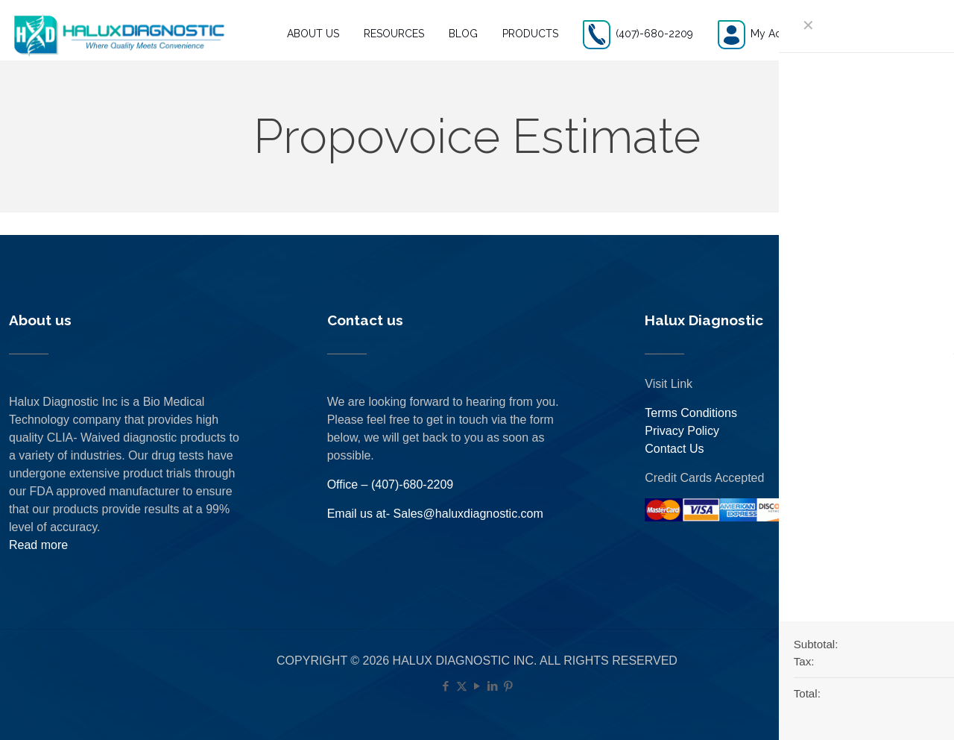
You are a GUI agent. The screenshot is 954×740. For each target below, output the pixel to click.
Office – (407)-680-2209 (390, 484)
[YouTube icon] (477, 686)
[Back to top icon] (882, 709)
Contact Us (674, 448)
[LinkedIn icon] (493, 686)
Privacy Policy (682, 430)
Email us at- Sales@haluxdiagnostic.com (435, 513)
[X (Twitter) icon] (461, 686)
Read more (38, 545)
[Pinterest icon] (508, 686)
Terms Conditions (691, 413)
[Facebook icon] (446, 686)
